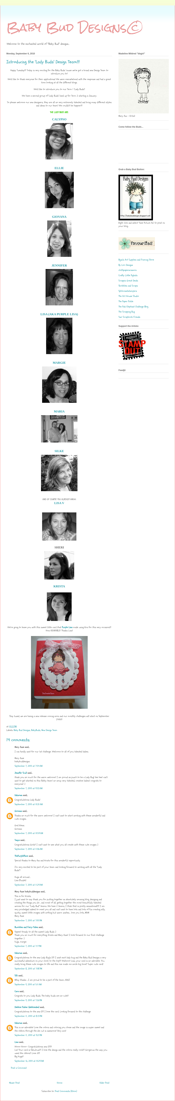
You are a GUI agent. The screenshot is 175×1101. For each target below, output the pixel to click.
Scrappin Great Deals (128, 280)
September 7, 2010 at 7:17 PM (28, 946)
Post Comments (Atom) (66, 1091)
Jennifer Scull (21, 773)
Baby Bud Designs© (75, 27)
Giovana (19, 811)
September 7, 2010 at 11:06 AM (28, 849)
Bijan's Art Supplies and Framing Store (136, 259)
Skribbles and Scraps (128, 285)
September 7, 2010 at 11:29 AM (29, 885)
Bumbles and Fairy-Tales (26, 927)
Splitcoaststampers (127, 291)
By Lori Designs (125, 265)
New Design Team (49, 730)
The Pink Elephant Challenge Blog (133, 306)
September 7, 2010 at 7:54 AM (28, 766)
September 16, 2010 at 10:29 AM (29, 1061)
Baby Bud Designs (22, 730)
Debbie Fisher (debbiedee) (27, 1007)
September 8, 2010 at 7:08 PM (28, 968)
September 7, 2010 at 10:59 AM (29, 833)
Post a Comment (19, 1068)
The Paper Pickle (125, 301)
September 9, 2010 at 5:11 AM (28, 984)
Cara (17, 991)
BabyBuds (35, 730)
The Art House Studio (128, 296)
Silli (16, 975)
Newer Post (14, 1082)
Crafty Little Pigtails (127, 275)
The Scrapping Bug (126, 311)
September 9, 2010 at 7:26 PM (28, 1000)
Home (59, 1082)
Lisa (16, 1042)
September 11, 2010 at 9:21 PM (28, 1035)
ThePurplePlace (21, 856)
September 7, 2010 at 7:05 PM (28, 920)
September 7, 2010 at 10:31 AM (29, 804)
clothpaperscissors (127, 270)
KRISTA (59, 586)
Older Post (104, 1082)
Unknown (18, 795)
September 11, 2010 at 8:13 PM (28, 1016)
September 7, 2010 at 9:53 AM (28, 788)
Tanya (17, 840)
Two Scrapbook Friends (129, 317)
